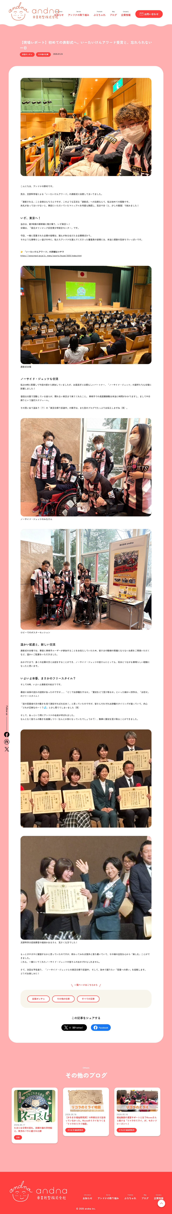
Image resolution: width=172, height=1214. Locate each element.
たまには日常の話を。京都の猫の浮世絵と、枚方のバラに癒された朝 (33, 1129)
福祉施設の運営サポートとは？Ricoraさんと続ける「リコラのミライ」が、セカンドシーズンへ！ (137, 1120)
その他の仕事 (43, 54)
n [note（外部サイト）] (7, 742)
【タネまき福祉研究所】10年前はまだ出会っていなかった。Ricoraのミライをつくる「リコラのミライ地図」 (85, 1120)
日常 (18, 1137)
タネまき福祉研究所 (75, 1130)
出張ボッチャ (27, 54)
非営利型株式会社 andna (38, 1191)
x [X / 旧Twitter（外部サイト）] (7, 749)
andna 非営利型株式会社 (34, 11)
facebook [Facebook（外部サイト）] (7, 734)
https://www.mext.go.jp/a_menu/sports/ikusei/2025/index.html (51, 255)
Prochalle (99, 11)
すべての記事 (88, 998)
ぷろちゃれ (99, 15)
